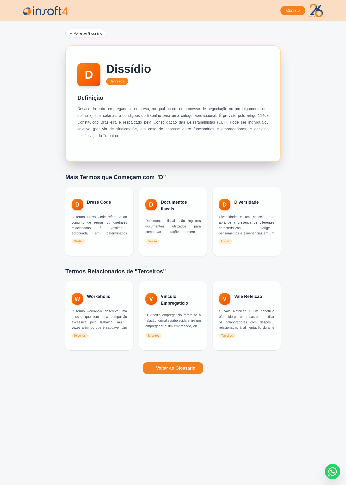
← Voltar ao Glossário (85, 33)
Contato (293, 10)
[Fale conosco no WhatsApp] (332, 471)
